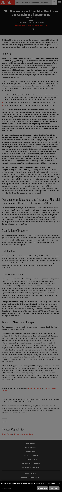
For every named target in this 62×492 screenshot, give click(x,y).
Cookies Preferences (6, 488)
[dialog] (31, 486)
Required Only (54, 488)
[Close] (59, 484)
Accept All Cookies (42, 488)
